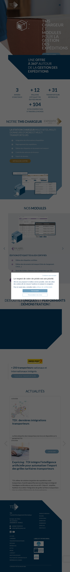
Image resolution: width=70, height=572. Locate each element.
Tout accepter (35, 290)
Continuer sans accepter (49, 275)
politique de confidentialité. (44, 287)
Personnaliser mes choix (35, 295)
